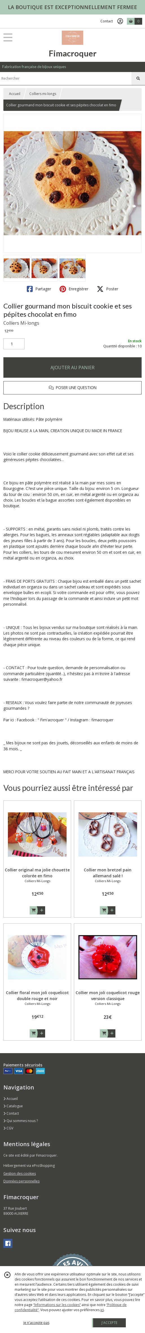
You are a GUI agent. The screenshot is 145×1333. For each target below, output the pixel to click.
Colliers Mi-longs (21, 323)
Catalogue (13, 1106)
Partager (39, 289)
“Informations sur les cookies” (57, 1304)
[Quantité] (14, 344)
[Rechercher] (138, 78)
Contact (106, 21)
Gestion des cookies (19, 1173)
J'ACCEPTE (109, 1322)
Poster (107, 289)
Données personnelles (21, 1181)
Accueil (14, 93)
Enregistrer (74, 289)
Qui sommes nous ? (20, 1120)
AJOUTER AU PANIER (72, 367)
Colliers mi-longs (42, 93)
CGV (8, 1128)
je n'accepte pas (36, 1322)
